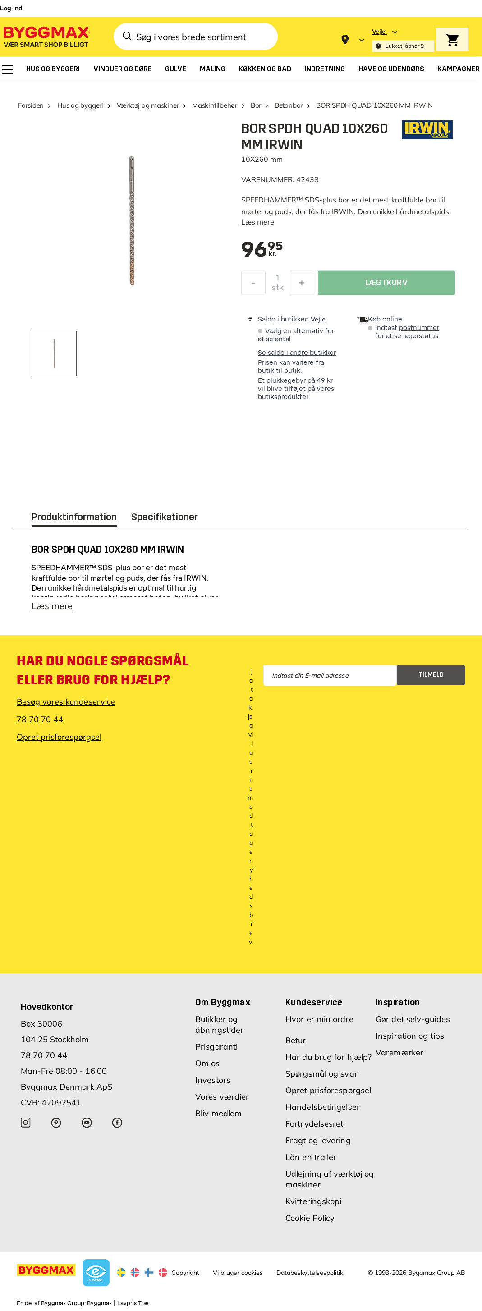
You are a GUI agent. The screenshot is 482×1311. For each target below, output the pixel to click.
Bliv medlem (218, 1113)
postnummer (419, 328)
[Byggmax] (46, 36)
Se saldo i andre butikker (297, 353)
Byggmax (99, 1303)
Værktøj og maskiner (148, 105)
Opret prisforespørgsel (59, 737)
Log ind (11, 8)
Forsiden (31, 105)
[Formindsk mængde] (253, 285)
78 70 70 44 (40, 719)
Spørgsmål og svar (321, 1073)
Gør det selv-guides (413, 1019)
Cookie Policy (310, 1218)
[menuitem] (7, 69)
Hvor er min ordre (319, 1019)
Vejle (318, 319)
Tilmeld (431, 674)
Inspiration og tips (410, 1036)
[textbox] (262, 250)
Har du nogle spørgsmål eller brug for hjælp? (102, 670)
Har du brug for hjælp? (328, 1057)
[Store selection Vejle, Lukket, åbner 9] (403, 40)
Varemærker (399, 1052)
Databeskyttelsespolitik (309, 1273)
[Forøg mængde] (302, 285)
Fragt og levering (318, 1140)
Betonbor (289, 105)
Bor (256, 105)
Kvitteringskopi (313, 1201)
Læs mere (257, 221)
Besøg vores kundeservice (66, 702)
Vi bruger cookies (238, 1273)
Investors (212, 1080)
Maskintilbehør (214, 105)
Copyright (185, 1273)
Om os (207, 1063)
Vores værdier (222, 1096)
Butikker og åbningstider (219, 1024)
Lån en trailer (310, 1157)
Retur (295, 1040)
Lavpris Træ (133, 1303)
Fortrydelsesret (314, 1123)
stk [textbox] (278, 290)
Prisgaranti (216, 1046)
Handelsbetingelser (322, 1107)
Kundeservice (314, 1002)
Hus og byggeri (80, 105)
